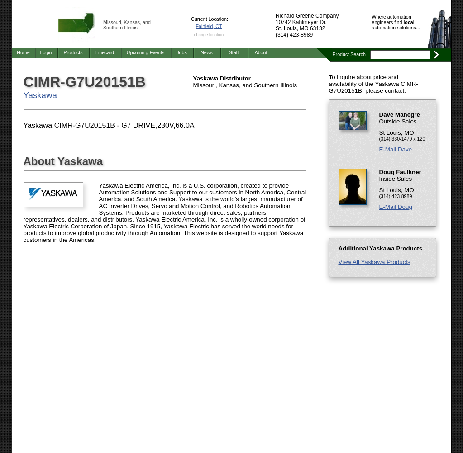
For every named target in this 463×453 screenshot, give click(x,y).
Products (72, 52)
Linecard (104, 52)
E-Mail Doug (395, 206)
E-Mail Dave (395, 149)
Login (46, 52)
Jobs (182, 52)
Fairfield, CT (209, 26)
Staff (234, 52)
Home (23, 52)
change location (209, 35)
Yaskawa (40, 95)
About (261, 52)
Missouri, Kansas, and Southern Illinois (127, 24)
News (206, 52)
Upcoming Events (146, 52)
